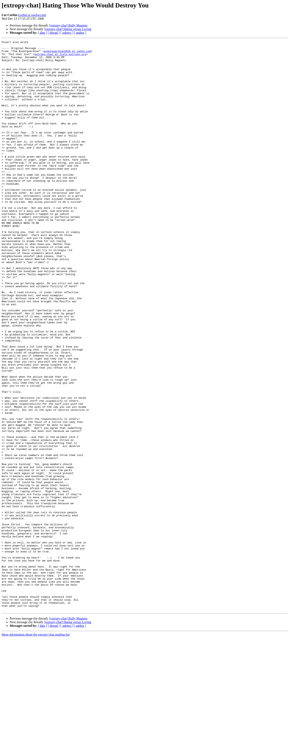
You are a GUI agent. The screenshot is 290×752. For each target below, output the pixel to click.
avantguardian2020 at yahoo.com (67, 53)
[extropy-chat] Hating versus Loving (67, 29)
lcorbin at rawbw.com (32, 15)
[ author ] (80, 32)
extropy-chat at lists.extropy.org (60, 57)
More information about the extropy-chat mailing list (36, 748)
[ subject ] (66, 32)
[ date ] (42, 32)
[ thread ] (54, 32)
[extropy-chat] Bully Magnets (68, 25)
